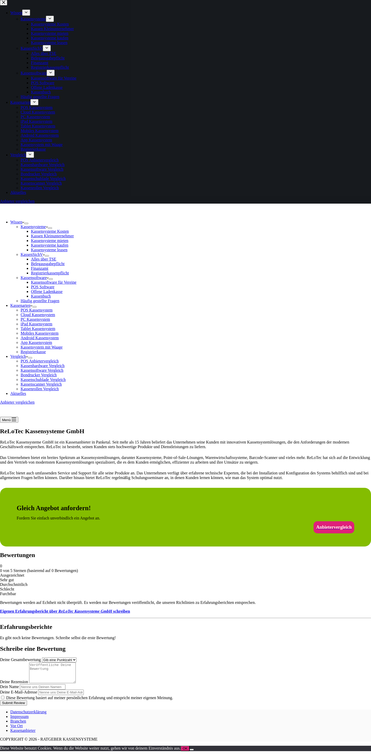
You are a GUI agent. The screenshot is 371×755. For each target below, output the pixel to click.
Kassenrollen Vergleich (40, 389)
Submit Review (13, 707)
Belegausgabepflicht (48, 264)
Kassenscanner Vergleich (41, 384)
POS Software (42, 287)
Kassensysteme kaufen (49, 245)
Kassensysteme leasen (49, 250)
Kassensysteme (34, 226)
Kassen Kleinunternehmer (52, 236)
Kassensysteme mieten (49, 240)
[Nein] (192, 753)
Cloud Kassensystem (38, 315)
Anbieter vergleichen (17, 402)
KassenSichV (33, 254)
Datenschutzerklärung (28, 716)
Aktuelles (18, 393)
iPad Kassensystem (36, 324)
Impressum (19, 720)
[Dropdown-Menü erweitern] (26, 223)
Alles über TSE (43, 259)
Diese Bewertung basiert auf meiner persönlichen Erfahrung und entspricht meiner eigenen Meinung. (89, 701)
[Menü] (9, 420)
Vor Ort (16, 729)
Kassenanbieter (23, 734)
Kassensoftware (35, 277)
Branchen (18, 725)
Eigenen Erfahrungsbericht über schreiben (65, 611)
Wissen (17, 222)
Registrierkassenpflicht (50, 273)
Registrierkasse (33, 352)
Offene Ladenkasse (47, 291)
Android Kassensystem (40, 338)
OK (185, 752)
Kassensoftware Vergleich (42, 370)
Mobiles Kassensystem (39, 333)
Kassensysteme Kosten (50, 231)
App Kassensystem (36, 342)
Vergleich (19, 356)
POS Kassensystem (37, 310)
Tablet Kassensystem (38, 328)
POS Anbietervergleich (40, 361)
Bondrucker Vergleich (39, 375)
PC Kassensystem (35, 319)
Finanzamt (39, 268)
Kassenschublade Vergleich (43, 379)
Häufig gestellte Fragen (40, 301)
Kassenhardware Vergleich (42, 365)
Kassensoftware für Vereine (54, 282)
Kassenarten (21, 305)
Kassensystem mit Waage (42, 347)
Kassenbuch (41, 296)
